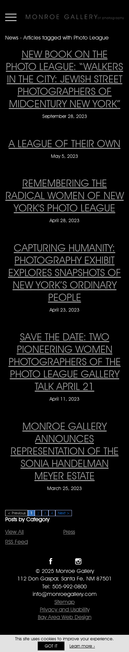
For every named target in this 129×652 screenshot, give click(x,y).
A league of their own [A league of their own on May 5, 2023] (64, 143)
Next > (63, 513)
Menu (11, 17)
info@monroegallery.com (65, 594)
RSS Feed (16, 542)
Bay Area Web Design (65, 617)
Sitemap (64, 602)
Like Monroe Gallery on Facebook (51, 561)
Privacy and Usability (64, 609)
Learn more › (82, 646)
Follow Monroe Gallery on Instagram (78, 561)
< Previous (16, 513)
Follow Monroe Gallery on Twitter (64, 561)
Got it (51, 646)
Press (69, 532)
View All (14, 532)
